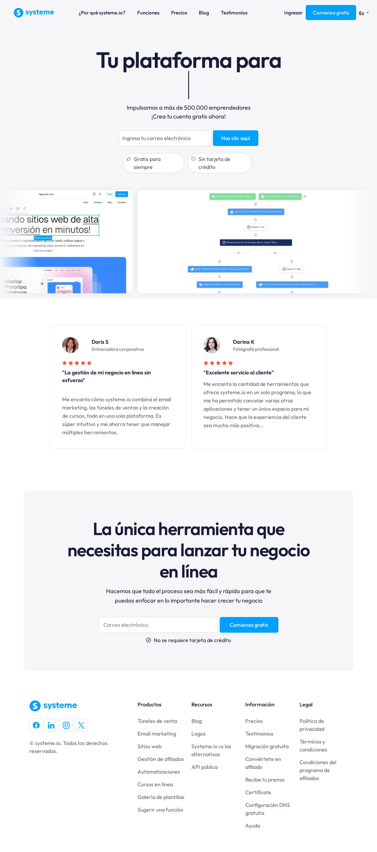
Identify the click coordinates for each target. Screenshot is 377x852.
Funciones (148, 12)
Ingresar (293, 12)
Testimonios (234, 12)
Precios (179, 12)
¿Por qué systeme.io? (102, 12)
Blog (204, 12)
